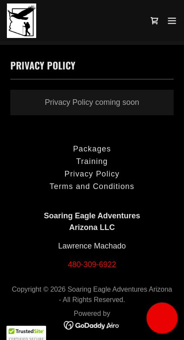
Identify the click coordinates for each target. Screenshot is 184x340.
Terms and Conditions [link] (92, 186)
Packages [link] (92, 149)
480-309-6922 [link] (92, 264)
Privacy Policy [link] (92, 174)
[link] (21, 20)
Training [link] (92, 161)
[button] (172, 20)
